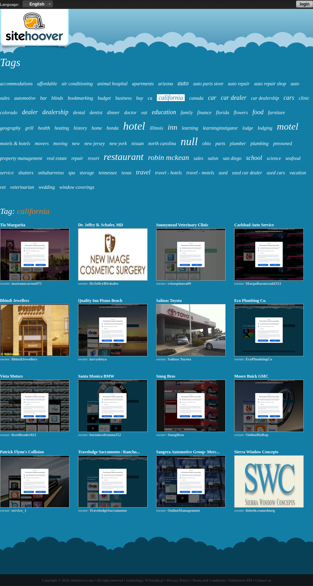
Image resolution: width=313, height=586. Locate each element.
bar (43, 98)
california (171, 97)
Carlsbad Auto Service (254, 225)
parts (220, 143)
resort (93, 158)
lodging (265, 128)
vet (3, 187)
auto (182, 83)
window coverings (77, 187)
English (37, 4)
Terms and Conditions (209, 580)
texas (127, 172)
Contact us (263, 580)
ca (150, 98)
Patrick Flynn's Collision (22, 451)
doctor (130, 112)
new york (118, 143)
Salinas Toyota (169, 300)
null (189, 141)
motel (287, 126)
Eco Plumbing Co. (250, 300)
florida (222, 112)
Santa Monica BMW (96, 376)
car (212, 97)
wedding (47, 187)
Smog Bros (165, 376)
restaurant (123, 156)
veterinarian (22, 187)
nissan (137, 143)
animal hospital (112, 83)
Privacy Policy (178, 580)
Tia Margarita (12, 225)
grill (29, 128)
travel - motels (200, 172)
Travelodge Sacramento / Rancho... (109, 451)
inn (172, 127)
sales (198, 158)
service (7, 172)
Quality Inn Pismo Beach (100, 300)
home (96, 128)
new (76, 143)
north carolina (162, 143)
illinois (156, 128)
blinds (57, 98)
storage (86, 172)
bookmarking (80, 98)
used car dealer (247, 172)
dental (79, 112)
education (164, 112)
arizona (165, 83)
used (223, 172)
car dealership (265, 98)
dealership (55, 112)
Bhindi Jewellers (14, 300)
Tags (10, 62)
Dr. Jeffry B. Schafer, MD (100, 225)
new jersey (94, 143)
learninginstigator (220, 128)
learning (190, 128)
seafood (293, 158)
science (274, 158)
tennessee (108, 172)
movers (41, 143)
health (44, 128)
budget (104, 98)
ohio (206, 143)
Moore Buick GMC (251, 376)
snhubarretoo (51, 172)
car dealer (233, 97)
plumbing (259, 143)
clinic (304, 98)
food (257, 112)
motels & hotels (15, 143)
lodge (247, 128)
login (305, 4)
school (254, 157)
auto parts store (208, 83)
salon (213, 158)
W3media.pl (154, 580)
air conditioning (77, 83)
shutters (25, 172)
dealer (30, 112)
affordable (47, 83)
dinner (113, 112)
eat (144, 112)
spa (71, 172)
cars (288, 97)
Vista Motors (11, 376)
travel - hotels (168, 172)
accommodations (16, 83)
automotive (24, 98)
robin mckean (168, 157)
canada (196, 98)
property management (21, 158)
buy (139, 98)
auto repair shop (270, 83)
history (80, 128)
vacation (298, 172)
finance (204, 112)
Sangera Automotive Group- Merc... (187, 451)
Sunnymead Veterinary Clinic (182, 225)
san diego (232, 158)
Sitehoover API (240, 580)
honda (113, 128)
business (123, 98)
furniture (276, 112)
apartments (143, 83)
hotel (134, 126)
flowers (241, 112)
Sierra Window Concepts (256, 451)
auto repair (239, 83)
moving (60, 143)
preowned (282, 143)
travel (143, 172)
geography (10, 128)
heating (62, 128)
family (187, 112)
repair (77, 158)
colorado (9, 112)
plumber (238, 143)
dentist (96, 112)
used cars (276, 172)
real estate (57, 158)
